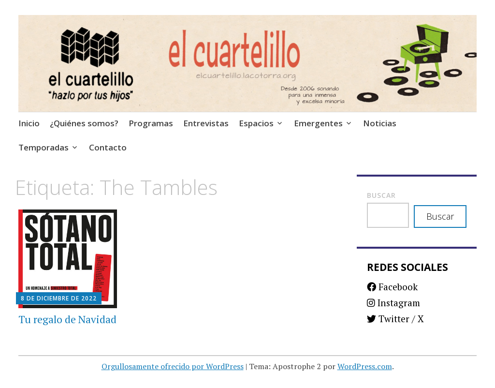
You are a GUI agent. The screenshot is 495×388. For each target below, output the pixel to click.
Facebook (392, 287)
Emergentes (318, 123)
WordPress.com (364, 366)
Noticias (379, 123)
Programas (151, 123)
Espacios (256, 123)
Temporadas (43, 147)
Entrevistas (206, 123)
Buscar (381, 195)
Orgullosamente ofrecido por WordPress (173, 366)
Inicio (29, 123)
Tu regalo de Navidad (67, 319)
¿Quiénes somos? (84, 123)
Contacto (108, 147)
